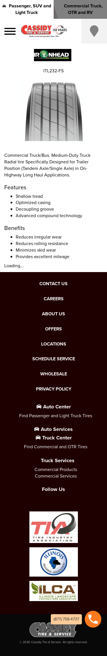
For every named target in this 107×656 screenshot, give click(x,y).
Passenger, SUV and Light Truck (27, 9)
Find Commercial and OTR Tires (55, 446)
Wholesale (53, 374)
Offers (53, 329)
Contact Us (53, 284)
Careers (54, 299)
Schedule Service (53, 359)
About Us (53, 314)
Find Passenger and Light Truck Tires (55, 415)
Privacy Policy (53, 389)
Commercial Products (56, 469)
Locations (53, 344)
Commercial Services (56, 476)
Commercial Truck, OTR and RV (80, 9)
